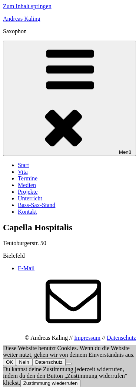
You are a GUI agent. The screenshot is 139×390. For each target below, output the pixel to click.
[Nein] (69, 364)
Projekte (27, 192)
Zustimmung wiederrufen (50, 383)
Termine (27, 178)
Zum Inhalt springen (27, 6)
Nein (24, 362)
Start (23, 165)
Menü (69, 98)
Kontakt (27, 211)
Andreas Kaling (21, 19)
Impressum (87, 338)
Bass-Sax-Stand (36, 205)
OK (9, 362)
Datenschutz (121, 338)
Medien (27, 185)
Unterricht (30, 198)
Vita (23, 172)
